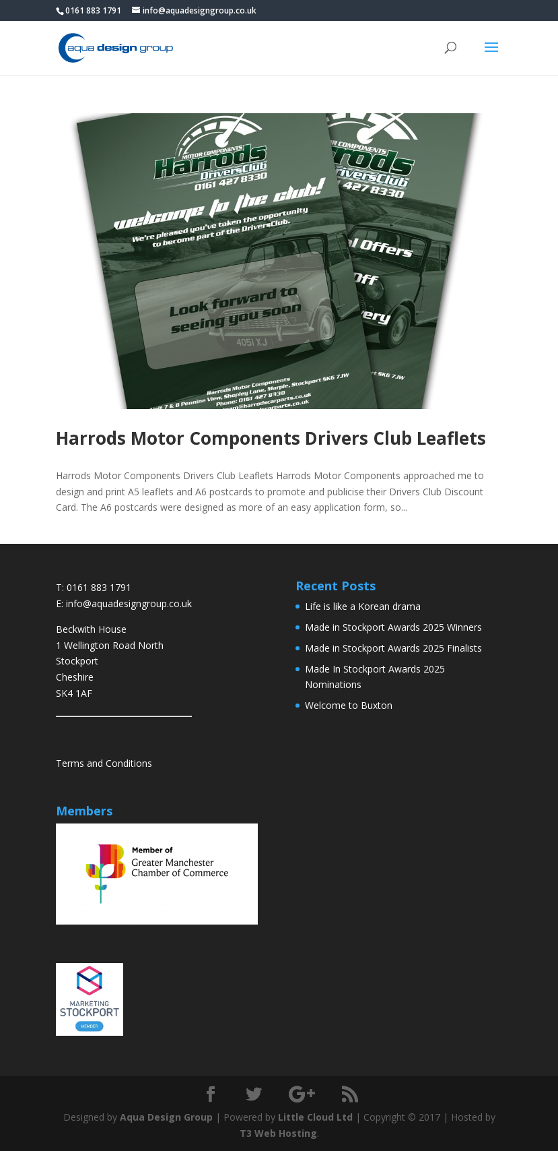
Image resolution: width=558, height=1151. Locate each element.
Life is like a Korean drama (363, 606)
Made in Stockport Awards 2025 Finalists (393, 648)
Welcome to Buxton (348, 705)
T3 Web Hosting (278, 1133)
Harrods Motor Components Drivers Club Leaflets (271, 438)
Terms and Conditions (104, 763)
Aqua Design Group (166, 1117)
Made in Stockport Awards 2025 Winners (393, 627)
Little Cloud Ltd (315, 1117)
